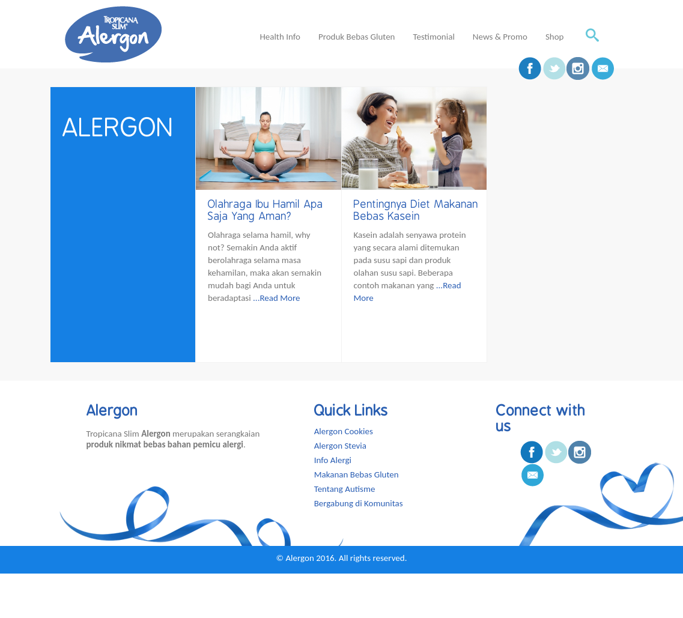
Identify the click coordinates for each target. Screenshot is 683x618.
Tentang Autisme (344, 488)
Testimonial (433, 36)
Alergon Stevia (340, 445)
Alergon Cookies (343, 431)
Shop (554, 36)
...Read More (276, 297)
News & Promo (500, 36)
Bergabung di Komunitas (358, 503)
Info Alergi (332, 460)
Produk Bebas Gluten (356, 36)
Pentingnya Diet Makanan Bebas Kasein (416, 210)
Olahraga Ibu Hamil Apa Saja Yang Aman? (265, 210)
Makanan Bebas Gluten (356, 474)
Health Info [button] (280, 36)
